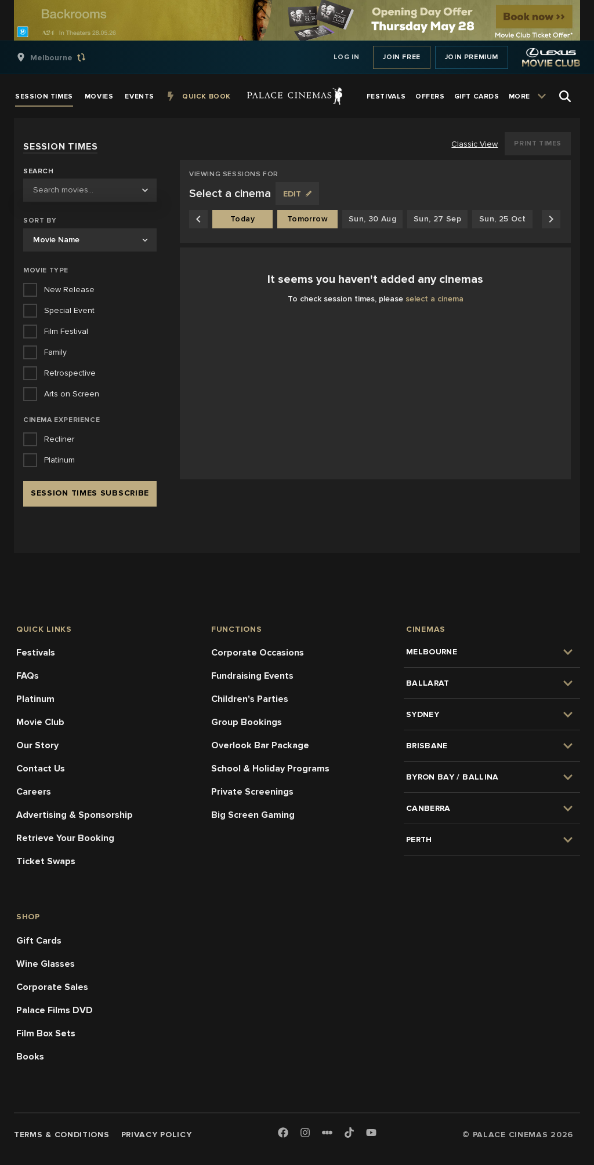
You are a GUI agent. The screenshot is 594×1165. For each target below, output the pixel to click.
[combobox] (90, 190)
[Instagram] (305, 1133)
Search (38, 172)
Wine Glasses (45, 964)
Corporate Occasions (257, 652)
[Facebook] (283, 1133)
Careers (33, 792)
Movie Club (40, 722)
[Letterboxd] (327, 1132)
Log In (347, 57)
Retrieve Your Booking (65, 838)
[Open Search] (565, 96)
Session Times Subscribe (90, 493)
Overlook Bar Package (260, 745)
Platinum (35, 699)
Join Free (401, 57)
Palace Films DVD (54, 1010)
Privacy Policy (156, 1134)
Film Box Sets (45, 1033)
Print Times (538, 143)
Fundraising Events (252, 676)
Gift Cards (38, 940)
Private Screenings (252, 792)
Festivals (35, 652)
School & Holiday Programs (270, 768)
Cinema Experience (61, 420)
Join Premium (471, 57)
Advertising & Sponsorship (74, 815)
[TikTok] (349, 1132)
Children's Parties (249, 699)
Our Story (37, 745)
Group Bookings (246, 722)
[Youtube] (371, 1133)
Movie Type (45, 270)
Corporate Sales (52, 987)
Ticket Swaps (45, 861)
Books (30, 1056)
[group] (63, 57)
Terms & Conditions (62, 1134)
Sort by (39, 220)
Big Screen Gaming (253, 815)
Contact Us (40, 768)
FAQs (27, 676)
